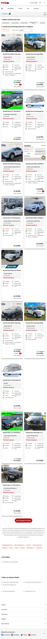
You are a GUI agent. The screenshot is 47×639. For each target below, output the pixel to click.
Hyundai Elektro (15, 22)
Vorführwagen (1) (30, 547)
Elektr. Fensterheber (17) (19, 545)
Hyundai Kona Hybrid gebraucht (11, 582)
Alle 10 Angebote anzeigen (23, 520)
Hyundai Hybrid (24, 22)
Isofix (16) (28, 545)
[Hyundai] (20, 8)
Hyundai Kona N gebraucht (9, 584)
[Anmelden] (33, 2)
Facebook (7, 635)
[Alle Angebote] (10, 8)
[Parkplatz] (40, 3)
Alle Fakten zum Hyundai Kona (10, 561)
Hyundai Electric (6, 22)
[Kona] (28, 8)
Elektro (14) (4, 547)
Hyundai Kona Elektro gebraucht (33, 582)
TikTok (25, 635)
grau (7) (10, 547)
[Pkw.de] (2, 8)
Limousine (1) (38, 547)
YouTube (33, 635)
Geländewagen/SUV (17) (7, 545)
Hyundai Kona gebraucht (9, 591)
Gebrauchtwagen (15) (37, 545)
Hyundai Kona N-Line (33, 23)
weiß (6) (16, 547)
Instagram (16, 635)
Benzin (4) (22, 547)
